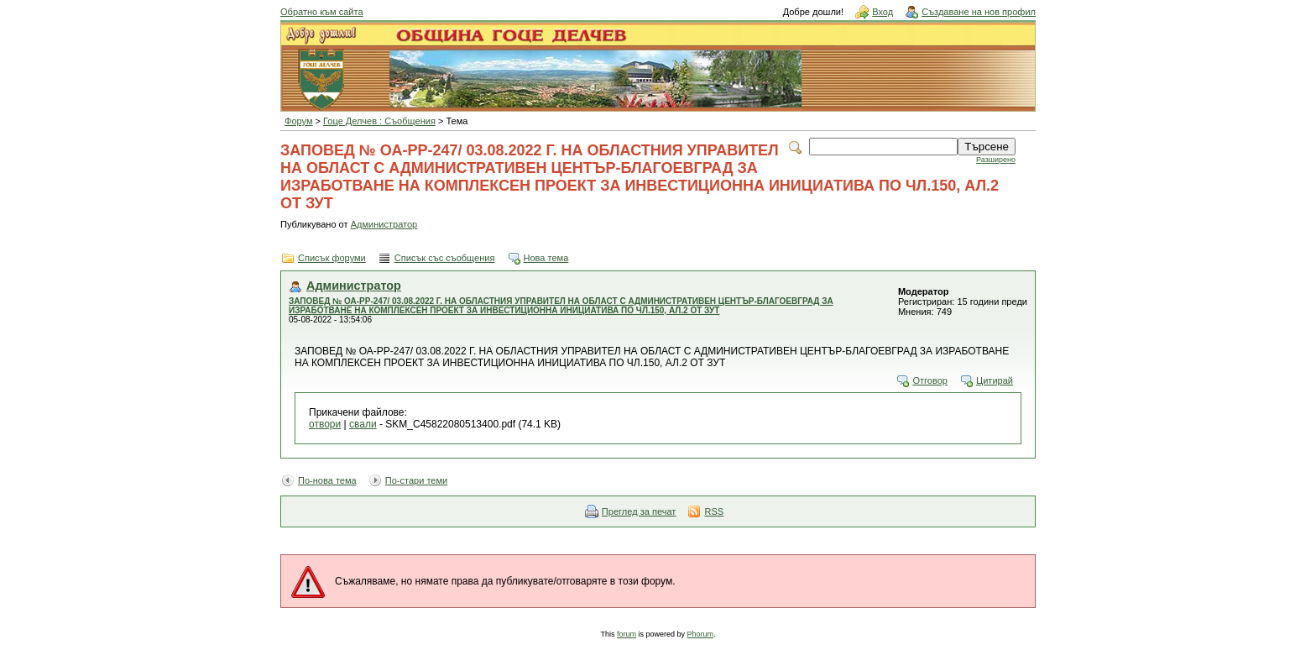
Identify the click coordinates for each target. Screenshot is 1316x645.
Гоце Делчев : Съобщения (379, 121)
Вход (882, 12)
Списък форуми (332, 258)
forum (626, 634)
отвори (325, 424)
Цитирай (994, 380)
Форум (299, 121)
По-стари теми (416, 480)
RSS (713, 511)
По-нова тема (327, 480)
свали (363, 424)
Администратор (384, 224)
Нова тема (546, 258)
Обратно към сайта (321, 12)
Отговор (930, 380)
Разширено (996, 159)
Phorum (700, 634)
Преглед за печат (639, 511)
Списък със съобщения (444, 258)
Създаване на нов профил (979, 12)
